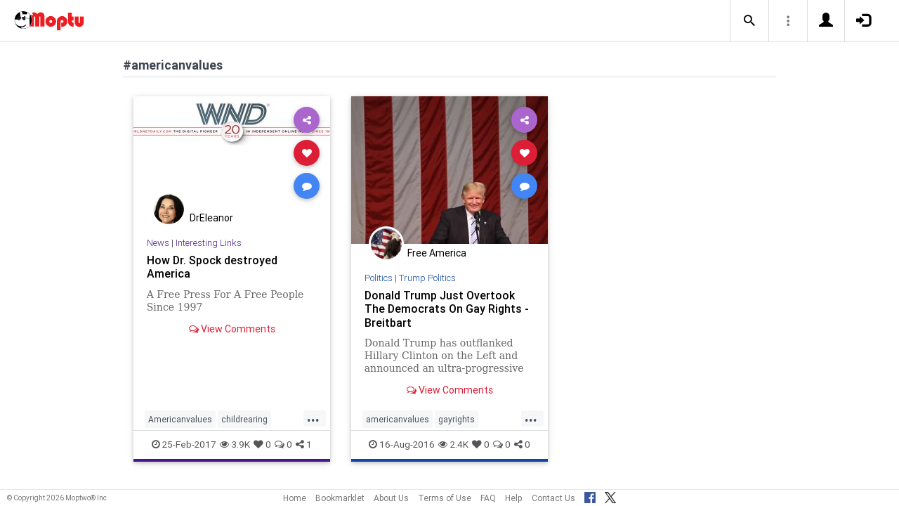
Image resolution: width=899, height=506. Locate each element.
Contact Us (553, 498)
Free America (436, 253)
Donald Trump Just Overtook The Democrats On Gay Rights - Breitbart (447, 308)
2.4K (453, 444)
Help (514, 498)
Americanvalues (180, 419)
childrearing (244, 419)
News (158, 243)
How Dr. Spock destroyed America (212, 266)
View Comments (232, 329)
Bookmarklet (340, 498)
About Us (391, 498)
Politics (379, 278)
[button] (749, 21)
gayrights (456, 419)
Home (294, 498)
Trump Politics (427, 278)
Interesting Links (209, 243)
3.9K (235, 444)
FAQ (488, 498)
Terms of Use (444, 498)
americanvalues (397, 419)
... (313, 418)
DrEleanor (211, 218)
